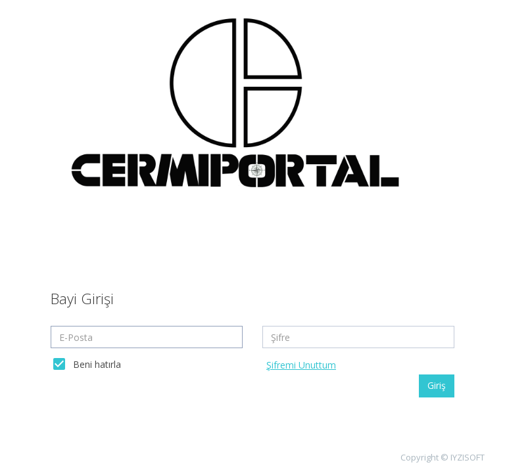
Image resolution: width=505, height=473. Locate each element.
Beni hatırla (97, 364)
